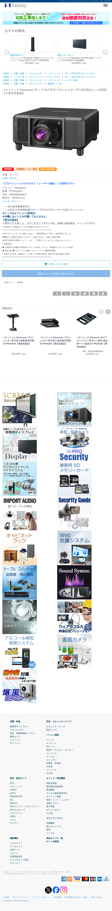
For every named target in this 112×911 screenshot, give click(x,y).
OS (11, 800)
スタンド (14, 853)
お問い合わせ (96, 897)
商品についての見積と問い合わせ (56, 273)
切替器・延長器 (53, 763)
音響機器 (50, 823)
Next (104, 53)
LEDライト (15, 850)
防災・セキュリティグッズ (58, 721)
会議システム (52, 803)
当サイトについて (20, 897)
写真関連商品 (16, 856)
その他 (49, 773)
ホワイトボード (53, 809)
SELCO (13, 803)
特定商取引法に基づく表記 (75, 897)
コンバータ (51, 770)
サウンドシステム (54, 818)
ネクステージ (16, 813)
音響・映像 (15, 721)
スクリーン (15, 740)
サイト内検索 (52, 841)
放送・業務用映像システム (22, 733)
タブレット (51, 743)
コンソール (51, 753)
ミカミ (13, 819)
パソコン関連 (52, 735)
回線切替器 (51, 783)
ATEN (12, 816)
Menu (106, 4)
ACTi (12, 783)
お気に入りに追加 (56, 264)
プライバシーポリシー (40, 897)
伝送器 (49, 766)
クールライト (16, 846)
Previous (6, 53)
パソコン (50, 740)
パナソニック (16, 786)
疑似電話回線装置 (54, 786)
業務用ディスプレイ (19, 726)
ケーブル (50, 756)
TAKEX (13, 790)
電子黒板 (50, 806)
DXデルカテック (17, 809)
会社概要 (57, 897)
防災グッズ (51, 730)
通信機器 (50, 790)
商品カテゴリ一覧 (54, 838)
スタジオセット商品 (19, 860)
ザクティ (14, 823)
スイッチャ (51, 760)
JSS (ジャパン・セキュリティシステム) (28, 806)
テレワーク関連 (53, 796)
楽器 (48, 830)
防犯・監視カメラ (18, 778)
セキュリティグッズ (55, 726)
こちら (35, 874)
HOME (6, 897)
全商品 (6, 73)
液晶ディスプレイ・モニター (59, 750)
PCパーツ (50, 746)
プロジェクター (17, 730)
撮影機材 (14, 838)
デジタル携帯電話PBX (56, 793)
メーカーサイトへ (12, 201)
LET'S (12, 793)
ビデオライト (16, 843)
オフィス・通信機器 (55, 778)
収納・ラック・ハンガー (57, 800)
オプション (15, 743)
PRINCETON (16, 796)
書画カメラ (15, 736)
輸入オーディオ (53, 826)
